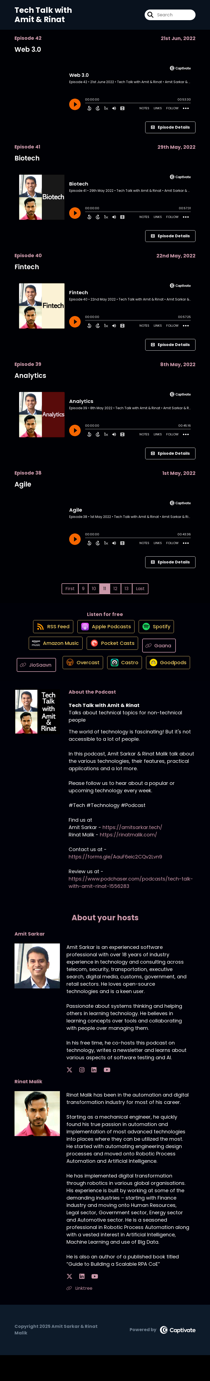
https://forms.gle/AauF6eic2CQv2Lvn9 (115, 882)
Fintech (26, 266)
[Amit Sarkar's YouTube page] (89, 1096)
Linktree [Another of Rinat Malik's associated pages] (79, 1314)
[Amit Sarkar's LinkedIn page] (82, 1096)
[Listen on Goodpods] (102, 691)
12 (115, 588)
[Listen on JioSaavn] (57, 671)
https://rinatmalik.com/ (128, 860)
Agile (22, 484)
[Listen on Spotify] (158, 632)
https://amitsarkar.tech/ (132, 853)
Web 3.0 (27, 49)
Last (140, 588)
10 (94, 588)
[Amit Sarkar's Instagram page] (76, 1096)
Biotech (27, 158)
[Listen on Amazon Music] (52, 652)
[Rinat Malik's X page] (69, 1302)
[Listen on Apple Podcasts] (105, 632)
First (70, 588)
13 (127, 588)
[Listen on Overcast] (104, 671)
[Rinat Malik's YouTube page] (83, 1302)
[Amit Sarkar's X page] (69, 1096)
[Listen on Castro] (149, 671)
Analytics (30, 375)
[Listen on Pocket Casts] (113, 651)
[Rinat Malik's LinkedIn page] (76, 1302)
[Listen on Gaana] (162, 651)
